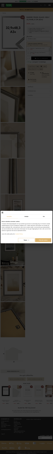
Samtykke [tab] (9, 216)
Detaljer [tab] (26, 216)
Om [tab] (44, 216)
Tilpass (26, 240)
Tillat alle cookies (43, 240)
